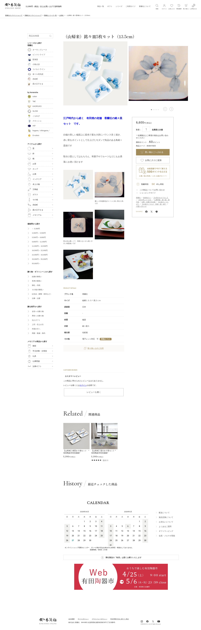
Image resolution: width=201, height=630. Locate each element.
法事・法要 (36, 298)
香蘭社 (138, 198)
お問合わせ (193, 6)
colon (32, 96)
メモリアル (34, 215)
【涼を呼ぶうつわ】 (145, 200)
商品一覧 (100, 6)
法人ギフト (36, 320)
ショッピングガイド (148, 193)
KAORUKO (34, 106)
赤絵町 (32, 79)
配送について (164, 513)
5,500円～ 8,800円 (39, 237)
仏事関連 (33, 361)
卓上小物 (33, 184)
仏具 (31, 356)
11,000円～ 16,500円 (40, 246)
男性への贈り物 (38, 316)
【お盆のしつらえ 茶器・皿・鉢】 (154, 204)
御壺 (31, 346)
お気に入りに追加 (153, 160)
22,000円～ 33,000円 (40, 255)
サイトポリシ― (83, 619)
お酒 (31, 174)
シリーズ (119, 6)
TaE (31, 101)
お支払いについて (166, 522)
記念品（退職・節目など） (42, 294)
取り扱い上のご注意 (94, 348)
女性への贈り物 (38, 311)
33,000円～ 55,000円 (40, 259)
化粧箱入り (147, 198)
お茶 (31, 164)
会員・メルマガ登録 (167, 536)
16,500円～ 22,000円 (40, 250)
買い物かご (186, 6)
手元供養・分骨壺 (37, 351)
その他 (32, 200)
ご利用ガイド (131, 6)
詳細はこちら (105, 339)
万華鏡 (32, 189)
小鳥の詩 (33, 64)
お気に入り (171, 6)
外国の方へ (36, 329)
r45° (31, 126)
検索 (157, 6)
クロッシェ (34, 121)
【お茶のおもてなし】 (160, 198)
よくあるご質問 (165, 526)
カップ (32, 169)
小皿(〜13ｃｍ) (141, 206)
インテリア (34, 179)
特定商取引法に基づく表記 (119, 619)
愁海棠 (32, 59)
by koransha (32, 92)
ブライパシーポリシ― (99, 619)
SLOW (32, 111)
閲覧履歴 (179, 6)
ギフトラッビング (166, 531)
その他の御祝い (38, 290)
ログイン (83, 385)
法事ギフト (34, 366)
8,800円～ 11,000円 (39, 242)
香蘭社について (145, 6)
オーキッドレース (37, 50)
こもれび (33, 116)
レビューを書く (94, 392)
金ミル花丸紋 (35, 74)
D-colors (33, 135)
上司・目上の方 (38, 324)
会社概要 (71, 619)
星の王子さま (35, 84)
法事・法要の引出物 (148, 202)
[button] (165, 109)
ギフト (109, 6)
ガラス (32, 195)
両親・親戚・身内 (38, 333)
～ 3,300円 (36, 229)
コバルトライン (36, 69)
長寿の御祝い (37, 281)
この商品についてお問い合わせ (152, 190)
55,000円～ (36, 263)
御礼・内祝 (36, 285)
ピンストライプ (36, 55)
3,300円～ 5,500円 (39, 233)
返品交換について (166, 517)
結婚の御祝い (37, 277)
